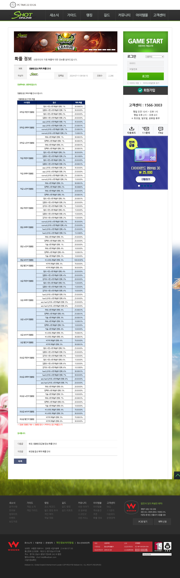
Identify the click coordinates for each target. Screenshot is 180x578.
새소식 (54, 15)
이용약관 (38, 543)
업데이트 (13, 514)
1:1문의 (110, 510)
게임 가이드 (32, 510)
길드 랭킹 (66, 506)
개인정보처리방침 (65, 542)
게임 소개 (31, 506)
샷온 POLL (83, 518)
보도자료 (13, 521)
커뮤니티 (124, 15)
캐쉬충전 (97, 510)
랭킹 (89, 15)
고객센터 (159, 15)
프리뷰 (12, 510)
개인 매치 (48, 514)
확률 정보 (97, 518)
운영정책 (111, 518)
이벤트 (12, 518)
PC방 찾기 (142, 521)
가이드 (71, 15)
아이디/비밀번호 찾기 (151, 83)
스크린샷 (82, 514)
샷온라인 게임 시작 (145, 41)
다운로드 (130, 130)
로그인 (145, 76)
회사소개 (28, 543)
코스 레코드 (49, 506)
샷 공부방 (82, 510)
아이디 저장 (134, 83)
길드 (107, 15)
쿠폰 (95, 514)
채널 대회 (48, 518)
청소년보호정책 (83, 543)
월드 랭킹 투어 (51, 510)
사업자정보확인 (30, 560)
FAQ (160, 130)
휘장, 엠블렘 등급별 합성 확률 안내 (42, 444)
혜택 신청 (162, 521)
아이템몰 (142, 15)
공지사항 (13, 506)
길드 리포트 (67, 510)
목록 (20, 461)
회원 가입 (145, 90)
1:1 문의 (145, 130)
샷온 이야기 (83, 506)
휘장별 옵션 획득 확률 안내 (39, 451)
